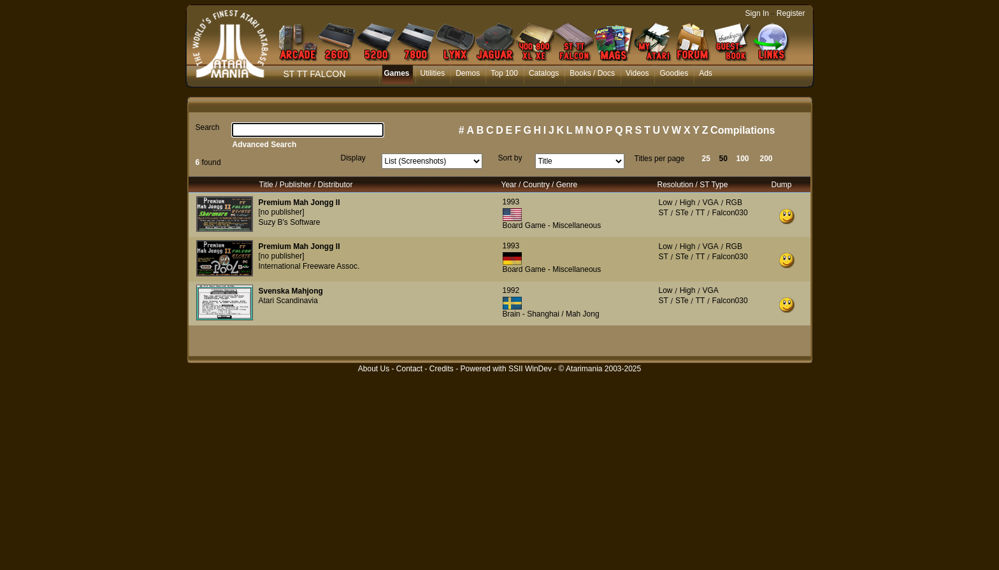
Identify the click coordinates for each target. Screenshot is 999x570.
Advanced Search (265, 144)
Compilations (742, 130)
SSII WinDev (530, 368)
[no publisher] (282, 212)
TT (700, 212)
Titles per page (660, 158)
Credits (441, 368)
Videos (637, 73)
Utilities (432, 73)
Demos (468, 73)
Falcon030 (730, 212)
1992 (511, 290)
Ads (705, 73)
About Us (373, 368)
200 (766, 158)
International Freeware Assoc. (309, 266)
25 (706, 158)
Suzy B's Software (289, 222)
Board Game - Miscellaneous (552, 225)
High (688, 202)
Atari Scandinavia (288, 300)
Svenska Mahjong (291, 291)
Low (666, 202)
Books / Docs (592, 73)
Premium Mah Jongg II (299, 202)
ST (663, 212)
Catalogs (544, 73)
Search (208, 127)
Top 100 (504, 73)
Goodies (673, 73)
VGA (710, 202)
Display (353, 157)
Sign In (757, 13)
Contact (409, 368)
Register (791, 13)
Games (397, 73)
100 (743, 158)
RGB (734, 202)
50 (723, 158)
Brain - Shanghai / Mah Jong (551, 314)
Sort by (510, 157)
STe (682, 212)
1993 (511, 201)
